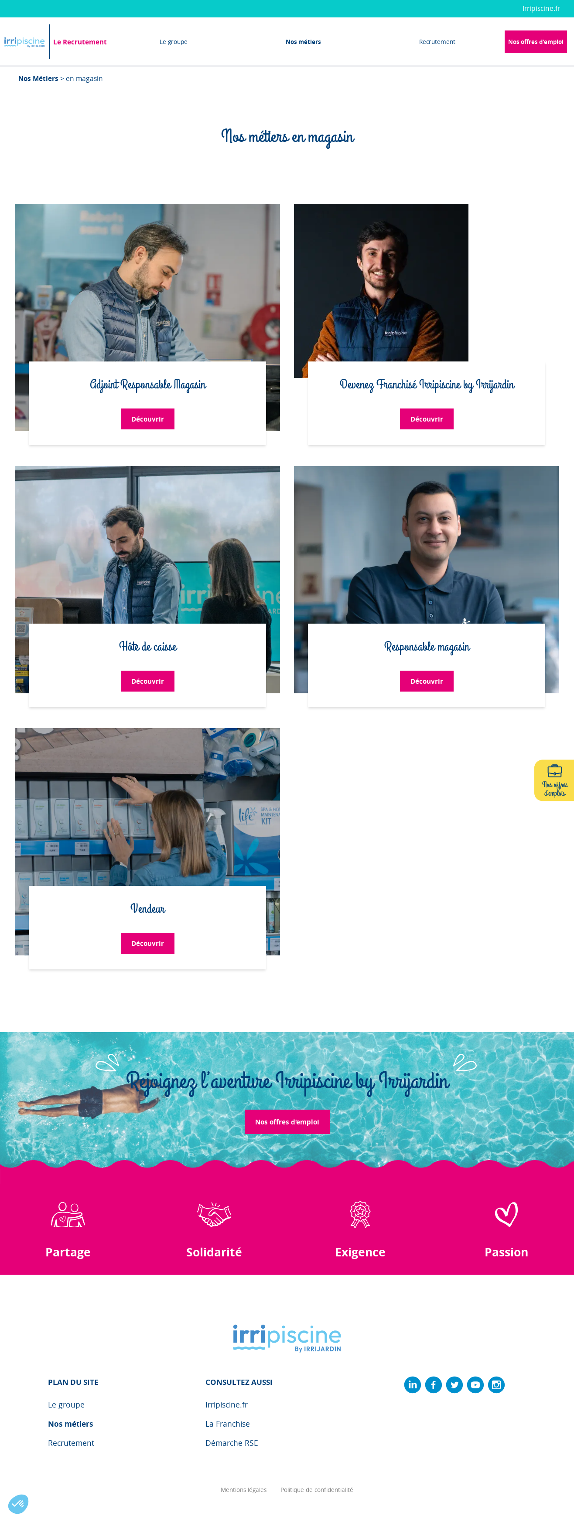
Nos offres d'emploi (536, 41)
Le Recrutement (80, 42)
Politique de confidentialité (316, 1490)
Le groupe (174, 42)
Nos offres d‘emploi (287, 1122)
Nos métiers (303, 41)
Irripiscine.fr (541, 8)
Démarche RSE (231, 1443)
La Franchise (227, 1424)
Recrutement (437, 42)
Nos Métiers (38, 78)
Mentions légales (243, 1490)
